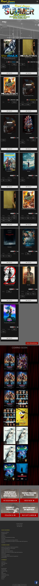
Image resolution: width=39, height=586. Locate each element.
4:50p (14, 178)
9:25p (22, 142)
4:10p (9, 102)
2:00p (28, 215)
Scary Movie (3, 553)
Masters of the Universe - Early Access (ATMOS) (9, 547)
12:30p (3, 64)
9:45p (3, 220)
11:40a (22, 178)
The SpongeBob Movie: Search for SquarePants (9, 556)
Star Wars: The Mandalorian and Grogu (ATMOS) (9, 540)
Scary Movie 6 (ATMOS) (5, 554)
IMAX (2, 572)
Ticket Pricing (3, 569)
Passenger (3, 538)
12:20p (3, 329)
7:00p (33, 294)
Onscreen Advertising (5, 574)
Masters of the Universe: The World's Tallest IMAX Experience (12, 552)
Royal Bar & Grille (4, 571)
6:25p (9, 291)
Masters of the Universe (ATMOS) (7, 551)
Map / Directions (4, 563)
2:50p (33, 291)
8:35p (9, 218)
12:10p (3, 291)
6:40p (33, 140)
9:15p (28, 253)
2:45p (33, 215)
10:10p (9, 220)
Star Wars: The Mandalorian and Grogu (8, 537)
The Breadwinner (4, 533)
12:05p (22, 102)
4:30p (33, 178)
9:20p (3, 140)
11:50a (3, 215)
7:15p (3, 180)
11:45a (22, 215)
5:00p (14, 215)
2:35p (28, 102)
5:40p (28, 294)
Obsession (3, 542)
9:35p (9, 256)
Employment (3, 576)
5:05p (33, 102)
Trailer (9, 73)
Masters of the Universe (5, 549)
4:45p (14, 253)
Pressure (2, 534)
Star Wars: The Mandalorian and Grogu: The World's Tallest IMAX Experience (14, 541)
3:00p (22, 253)
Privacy (2, 578)
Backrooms (3, 536)
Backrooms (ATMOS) (5, 532)
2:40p (9, 329)
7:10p (22, 64)
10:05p (28, 104)
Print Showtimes (32, 343)
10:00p (14, 102)
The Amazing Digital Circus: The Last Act (8, 548)
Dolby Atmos (3, 573)
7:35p (22, 104)
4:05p (22, 294)
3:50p (28, 140)
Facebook (3, 564)
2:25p (9, 215)
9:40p (9, 180)
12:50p (22, 140)
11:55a (3, 178)
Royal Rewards (4, 568)
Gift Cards (3, 577)
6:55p (22, 180)
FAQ (2, 565)
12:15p (3, 253)
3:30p (9, 64)
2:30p (9, 253)
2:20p (9, 178)
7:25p (3, 331)
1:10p (3, 102)
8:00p (33, 218)
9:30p (3, 66)
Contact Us (3, 561)
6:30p (14, 64)
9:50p (22, 296)
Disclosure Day (4, 557)
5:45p (28, 218)
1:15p (28, 291)
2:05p (28, 178)
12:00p (22, 291)
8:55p (14, 218)
